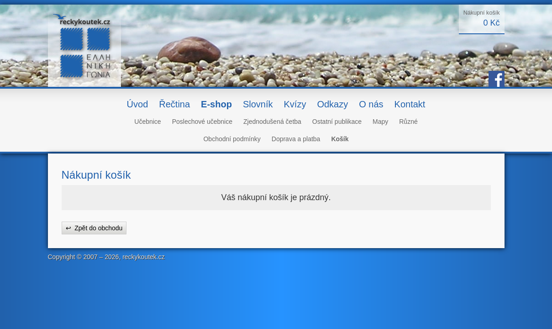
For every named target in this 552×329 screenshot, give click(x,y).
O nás (371, 104)
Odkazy (332, 104)
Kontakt (410, 104)
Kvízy (295, 104)
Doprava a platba (296, 139)
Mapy (380, 121)
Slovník (258, 104)
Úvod (137, 104)
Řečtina (174, 104)
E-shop (216, 104)
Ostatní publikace (337, 121)
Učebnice (147, 121)
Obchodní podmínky (231, 139)
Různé (408, 121)
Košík (339, 139)
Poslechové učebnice (202, 121)
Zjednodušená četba (272, 121)
